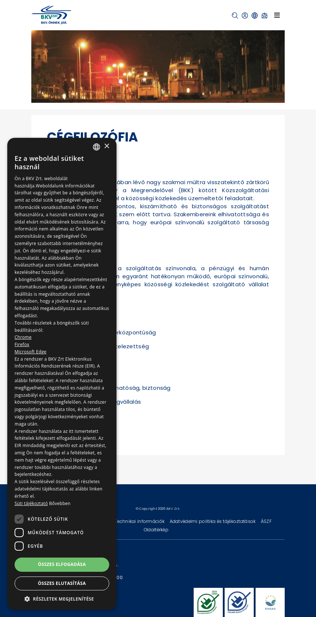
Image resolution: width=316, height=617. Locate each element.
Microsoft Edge (31, 352)
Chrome (23, 337)
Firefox (22, 344)
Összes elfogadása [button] (62, 564)
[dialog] (61, 374)
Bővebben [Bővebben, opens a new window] (60, 503)
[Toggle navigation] (277, 15)
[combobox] (96, 147)
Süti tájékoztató (31, 503)
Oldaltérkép (156, 530)
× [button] (106, 146)
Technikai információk (140, 521)
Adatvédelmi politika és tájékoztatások (213, 521)
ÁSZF (266, 521)
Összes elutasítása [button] (62, 583)
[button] (235, 15)
